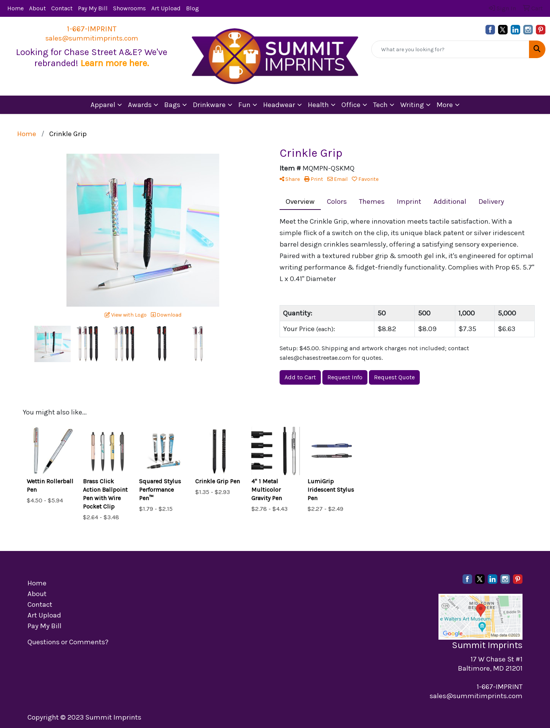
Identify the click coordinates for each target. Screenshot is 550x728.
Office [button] (351, 105)
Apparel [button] (103, 105)
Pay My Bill (93, 8)
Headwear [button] (279, 105)
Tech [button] (380, 105)
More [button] (445, 105)
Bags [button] (172, 105)
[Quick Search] (450, 49)
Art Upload (166, 8)
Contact (62, 8)
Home (15, 8)
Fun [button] (244, 105)
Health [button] (318, 105)
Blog (192, 8)
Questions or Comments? (68, 642)
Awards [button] (140, 105)
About (37, 8)
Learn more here (114, 63)
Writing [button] (412, 105)
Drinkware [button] (209, 105)
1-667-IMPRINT (91, 28)
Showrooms (129, 8)
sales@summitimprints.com (91, 38)
